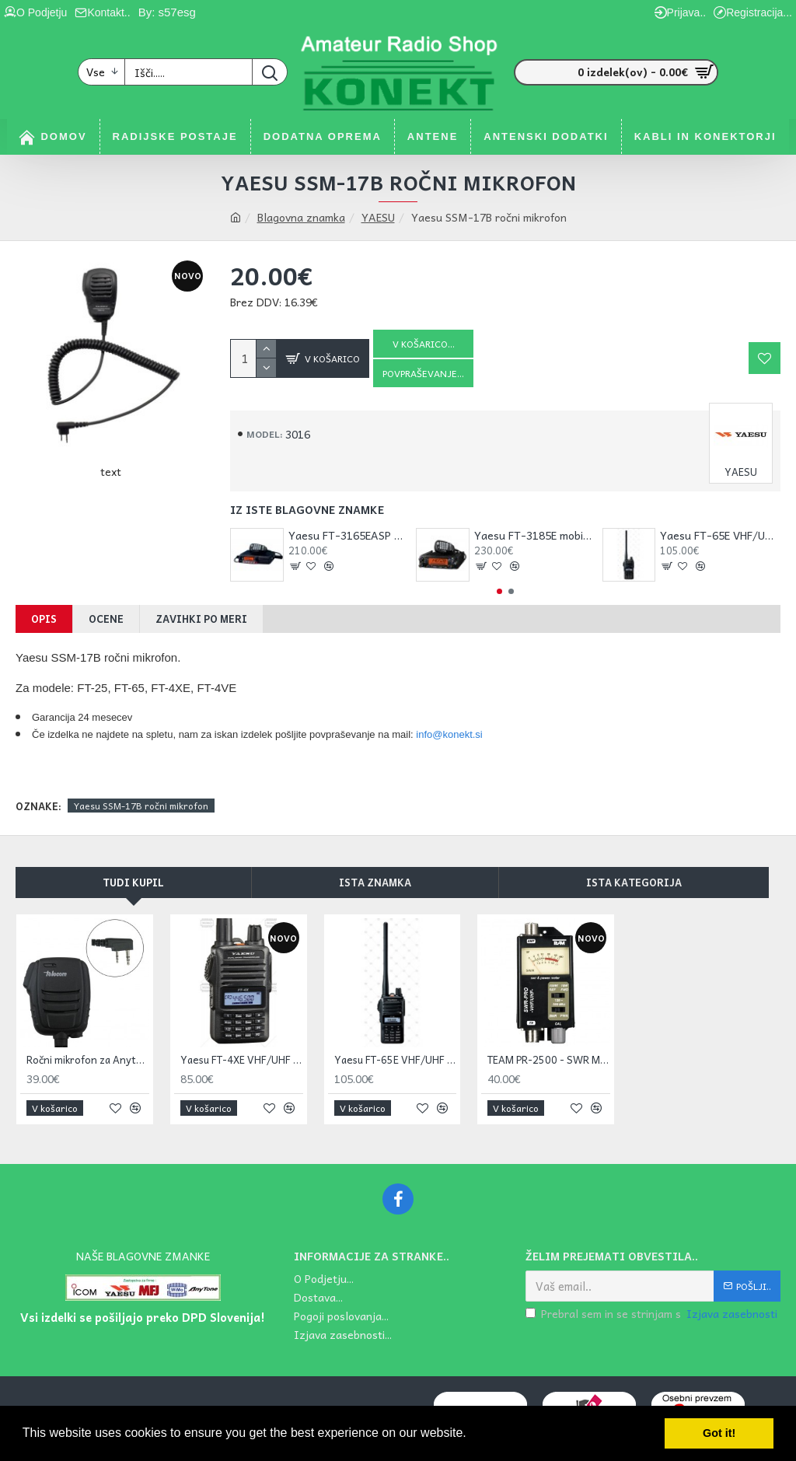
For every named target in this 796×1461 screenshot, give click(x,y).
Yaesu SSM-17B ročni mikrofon (141, 806)
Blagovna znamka (301, 217)
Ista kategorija (634, 882)
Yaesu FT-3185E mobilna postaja (534, 535)
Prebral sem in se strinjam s (652, 1313)
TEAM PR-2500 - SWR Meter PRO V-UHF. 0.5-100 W (548, 1060)
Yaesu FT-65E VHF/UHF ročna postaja (720, 535)
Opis (44, 618)
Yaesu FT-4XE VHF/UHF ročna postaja (241, 1060)
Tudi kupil (133, 882)
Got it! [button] (719, 1433)
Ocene (106, 618)
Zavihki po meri (201, 618)
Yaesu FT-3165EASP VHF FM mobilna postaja (348, 535)
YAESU (378, 217)
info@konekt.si (449, 734)
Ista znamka (375, 882)
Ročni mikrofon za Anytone (87, 1060)
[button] (499, 591)
